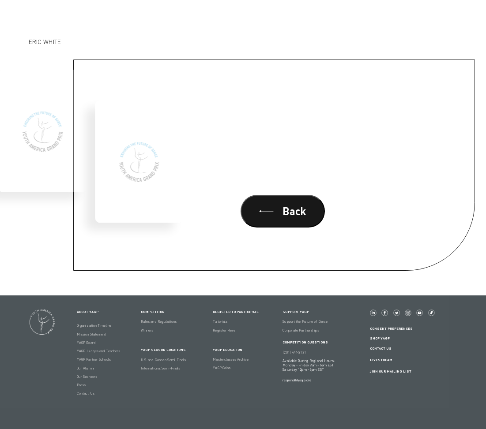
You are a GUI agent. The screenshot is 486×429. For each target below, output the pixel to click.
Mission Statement (91, 334)
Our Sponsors (87, 376)
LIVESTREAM (384, 360)
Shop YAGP (380, 338)
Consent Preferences (391, 328)
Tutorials (220, 321)
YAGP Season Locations (163, 349)
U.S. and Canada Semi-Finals (163, 360)
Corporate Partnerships (301, 330)
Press (81, 385)
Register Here (224, 330)
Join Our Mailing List (390, 371)
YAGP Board (86, 342)
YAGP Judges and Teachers (98, 351)
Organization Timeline (94, 325)
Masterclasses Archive (231, 359)
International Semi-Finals (161, 368)
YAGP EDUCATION (227, 349)
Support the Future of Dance (305, 321)
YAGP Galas (221, 368)
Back (282, 211)
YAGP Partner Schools (94, 359)
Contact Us (85, 393)
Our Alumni (85, 368)
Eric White (45, 41)
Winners (147, 330)
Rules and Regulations (159, 321)
